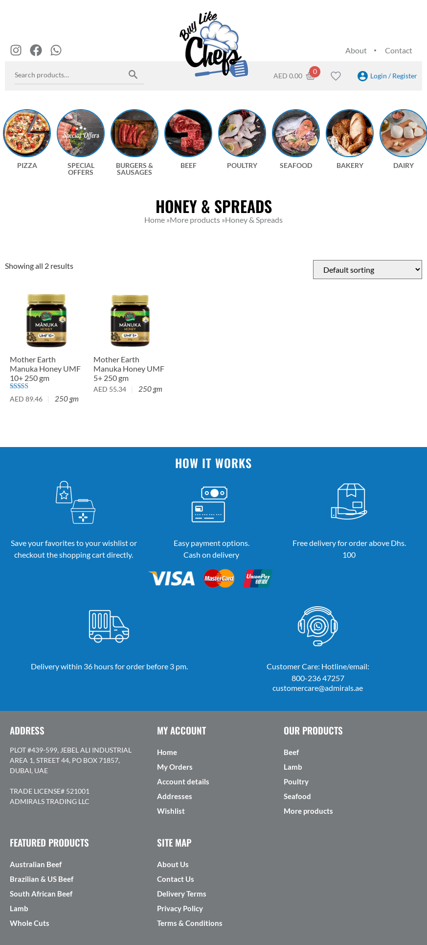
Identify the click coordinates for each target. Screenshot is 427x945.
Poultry (296, 781)
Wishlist (171, 810)
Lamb (293, 766)
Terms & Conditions (190, 923)
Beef (291, 752)
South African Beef (41, 893)
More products (308, 810)
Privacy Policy (180, 908)
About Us (173, 864)
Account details (183, 781)
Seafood (297, 796)
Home (167, 752)
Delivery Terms (181, 893)
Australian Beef (36, 864)
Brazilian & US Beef (41, 878)
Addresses (174, 796)
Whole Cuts (29, 923)
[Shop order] (367, 269)
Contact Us (175, 878)
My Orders (175, 766)
